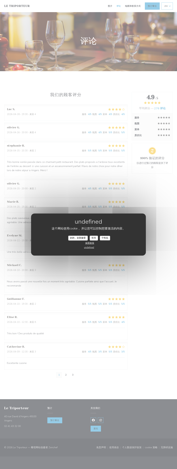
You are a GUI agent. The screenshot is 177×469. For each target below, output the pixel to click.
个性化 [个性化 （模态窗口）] (104, 238)
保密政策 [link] (89, 243)
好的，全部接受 (78, 238)
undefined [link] (89, 247)
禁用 (93, 238)
